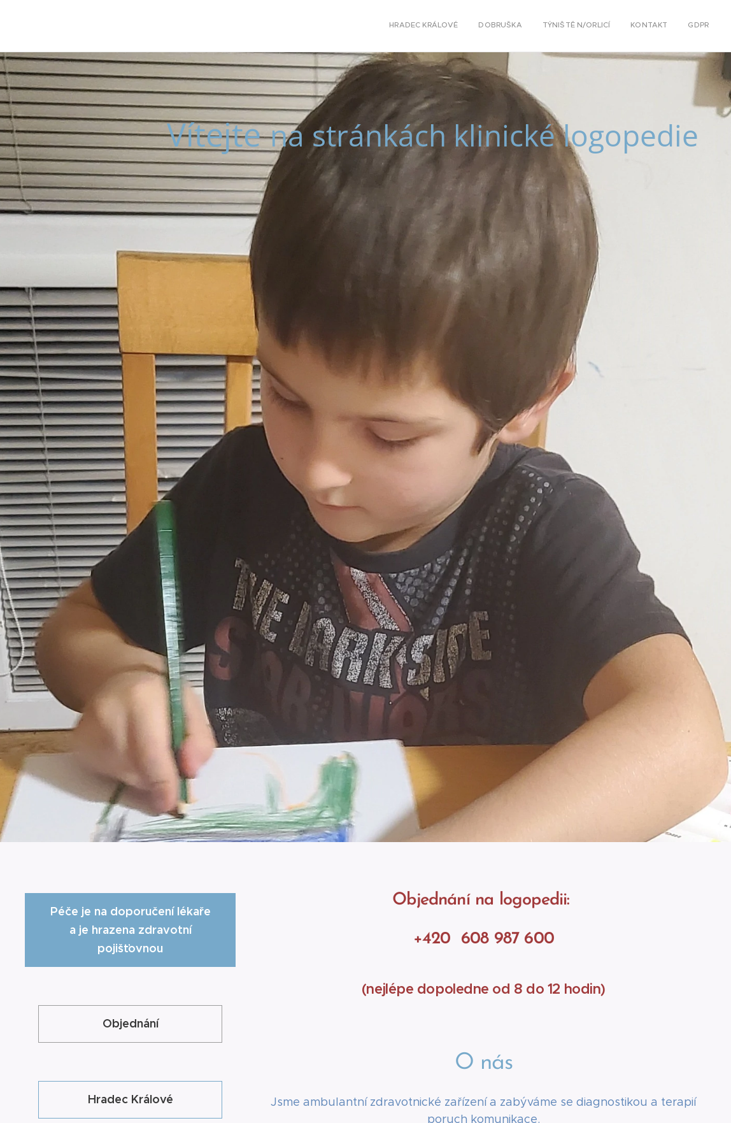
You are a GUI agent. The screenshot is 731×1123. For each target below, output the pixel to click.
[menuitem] (630, 26)
